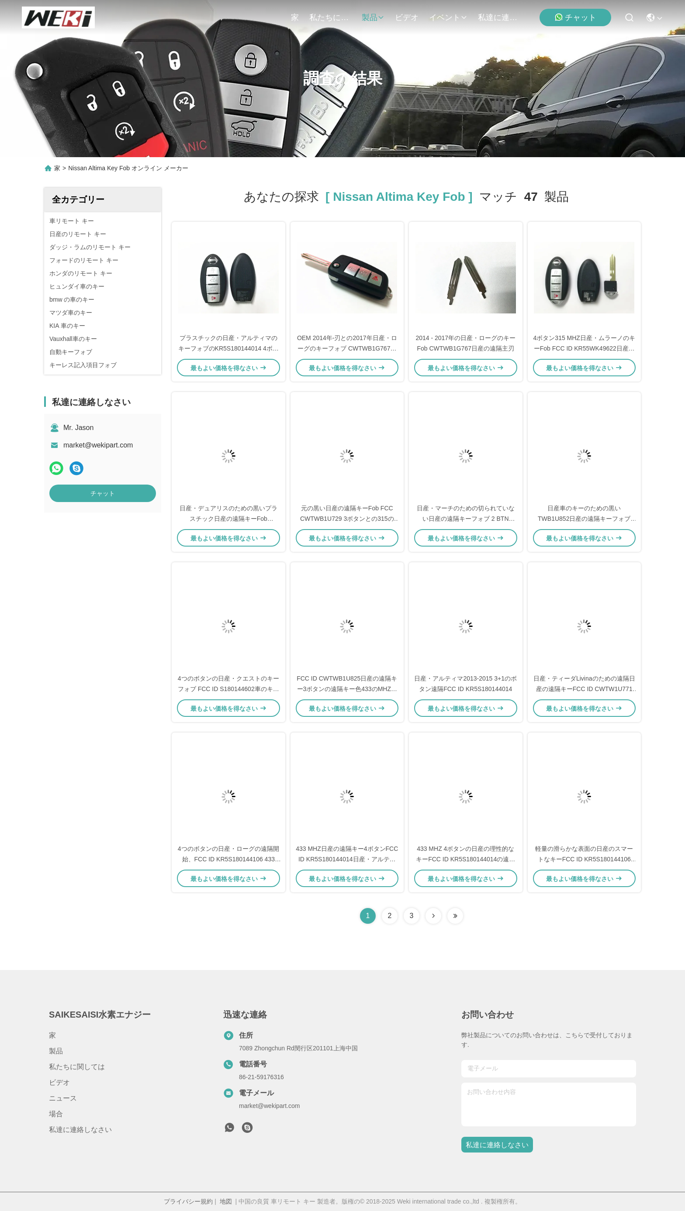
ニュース (63, 1098)
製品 (373, 17)
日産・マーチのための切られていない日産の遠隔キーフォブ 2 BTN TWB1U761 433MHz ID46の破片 (466, 519)
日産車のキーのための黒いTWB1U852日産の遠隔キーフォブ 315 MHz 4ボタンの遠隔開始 (584, 519)
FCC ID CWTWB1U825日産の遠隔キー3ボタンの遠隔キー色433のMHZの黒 (347, 689)
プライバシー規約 (188, 1201)
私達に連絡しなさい (499, 17)
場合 (56, 1114)
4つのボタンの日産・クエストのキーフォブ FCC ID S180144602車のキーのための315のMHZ (228, 689)
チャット (575, 17)
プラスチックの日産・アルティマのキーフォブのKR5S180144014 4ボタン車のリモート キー (228, 348)
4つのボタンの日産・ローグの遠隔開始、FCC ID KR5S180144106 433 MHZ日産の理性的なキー (228, 859)
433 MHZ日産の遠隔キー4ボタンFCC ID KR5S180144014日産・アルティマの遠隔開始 (347, 859)
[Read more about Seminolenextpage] (433, 916)
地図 (226, 1201)
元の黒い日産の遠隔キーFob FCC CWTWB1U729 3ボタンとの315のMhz (347, 519)
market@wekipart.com (98, 445)
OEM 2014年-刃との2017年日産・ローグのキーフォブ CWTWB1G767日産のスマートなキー (347, 348)
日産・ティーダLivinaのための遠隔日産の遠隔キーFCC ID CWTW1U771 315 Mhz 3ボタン (584, 689)
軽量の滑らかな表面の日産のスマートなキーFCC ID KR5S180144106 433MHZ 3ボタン (584, 859)
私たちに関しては (330, 17)
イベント (448, 17)
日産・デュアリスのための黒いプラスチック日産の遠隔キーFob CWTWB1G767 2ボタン (228, 519)
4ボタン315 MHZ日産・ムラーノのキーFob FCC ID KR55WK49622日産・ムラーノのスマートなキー (584, 348)
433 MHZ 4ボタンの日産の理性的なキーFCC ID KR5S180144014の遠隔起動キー (465, 859)
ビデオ (407, 17)
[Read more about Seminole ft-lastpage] (455, 916)
